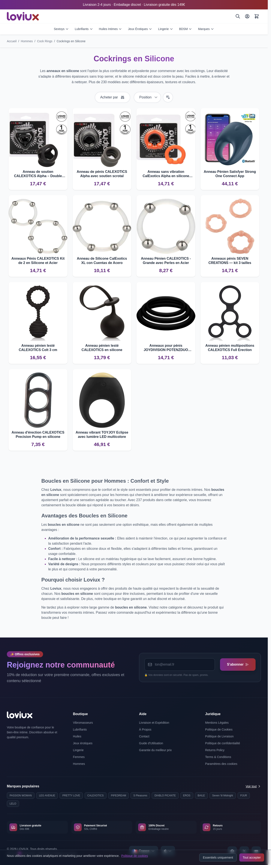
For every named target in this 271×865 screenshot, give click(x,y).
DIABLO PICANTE (165, 795)
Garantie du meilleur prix (155, 750)
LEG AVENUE (47, 795)
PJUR (243, 795)
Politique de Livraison (219, 736)
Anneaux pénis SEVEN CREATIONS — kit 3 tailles (229, 261)
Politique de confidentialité (222, 743)
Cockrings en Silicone (71, 41)
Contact (144, 736)
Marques (206, 29)
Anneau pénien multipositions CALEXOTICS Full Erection (229, 348)
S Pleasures (140, 795)
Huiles (77, 736)
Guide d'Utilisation (151, 743)
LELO (13, 803)
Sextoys (61, 29)
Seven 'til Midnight (222, 795)
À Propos (145, 729)
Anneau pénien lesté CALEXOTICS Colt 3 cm (38, 348)
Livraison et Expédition (154, 722)
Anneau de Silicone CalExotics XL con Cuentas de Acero (102, 261)
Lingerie (165, 29)
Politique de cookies (134, 855)
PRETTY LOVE (71, 795)
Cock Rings (44, 41)
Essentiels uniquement (218, 857)
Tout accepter (252, 857)
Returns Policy (215, 750)
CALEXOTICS (95, 795)
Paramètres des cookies (221, 764)
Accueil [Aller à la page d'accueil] (11, 41)
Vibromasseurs (83, 722)
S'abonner (238, 664)
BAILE (201, 795)
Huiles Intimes (110, 29)
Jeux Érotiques (140, 29)
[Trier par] (147, 97)
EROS (186, 795)
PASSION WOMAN (21, 795)
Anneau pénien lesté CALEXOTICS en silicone (102, 348)
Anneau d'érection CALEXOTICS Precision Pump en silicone (38, 435)
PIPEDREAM (118, 795)
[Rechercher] (238, 16)
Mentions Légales (217, 722)
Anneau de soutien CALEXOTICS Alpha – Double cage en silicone (38, 174)
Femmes (79, 757)
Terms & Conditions (218, 757)
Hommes (27, 41)
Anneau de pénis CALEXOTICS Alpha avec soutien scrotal (102, 174)
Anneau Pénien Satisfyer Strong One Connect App (230, 174)
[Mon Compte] (247, 16)
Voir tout (253, 786)
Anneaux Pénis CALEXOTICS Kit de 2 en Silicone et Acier (37, 261)
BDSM (185, 29)
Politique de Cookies (219, 729)
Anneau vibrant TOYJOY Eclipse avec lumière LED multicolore (102, 435)
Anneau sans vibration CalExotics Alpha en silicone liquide (166, 174)
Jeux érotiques (83, 743)
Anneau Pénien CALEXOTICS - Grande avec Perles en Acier (166, 261)
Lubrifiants (84, 29)
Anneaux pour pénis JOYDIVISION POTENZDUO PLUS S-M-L (166, 348)
